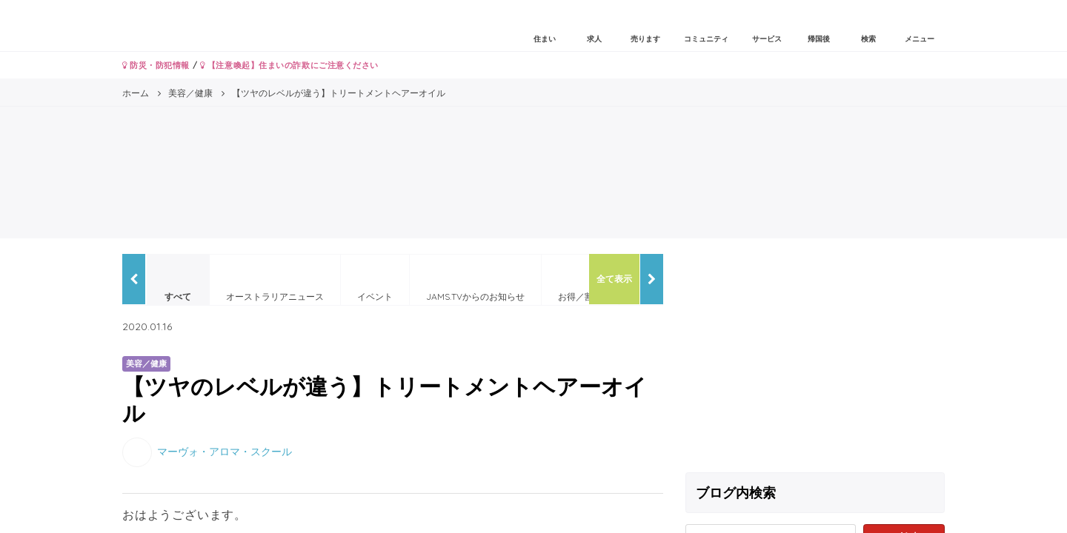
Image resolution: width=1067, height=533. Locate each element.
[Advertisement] (815, 357)
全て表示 (614, 278)
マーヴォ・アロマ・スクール (224, 450)
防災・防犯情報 (156, 65)
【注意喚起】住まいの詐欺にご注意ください (289, 65)
